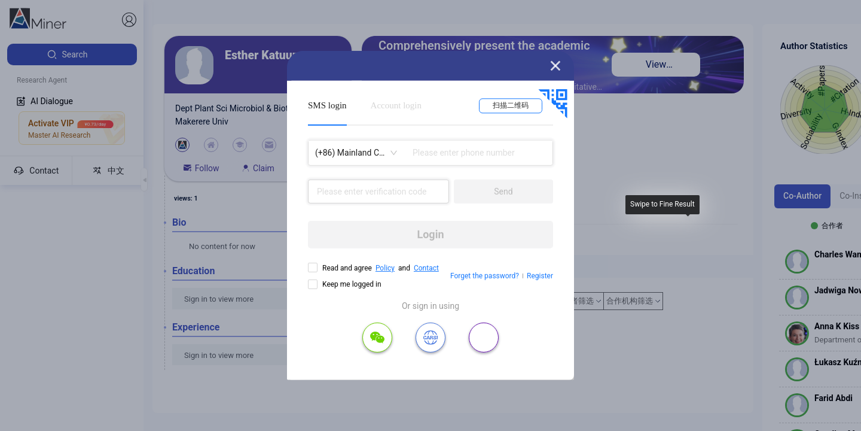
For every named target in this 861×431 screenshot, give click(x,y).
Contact (426, 268)
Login (430, 234)
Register (540, 276)
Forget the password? (484, 276)
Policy (385, 268)
